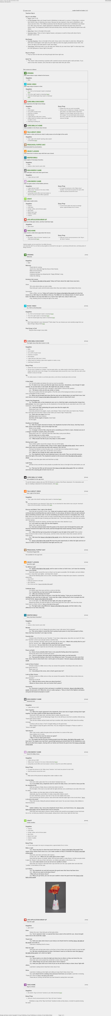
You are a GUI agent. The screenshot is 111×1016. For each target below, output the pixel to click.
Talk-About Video (34, 132)
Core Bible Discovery (35, 101)
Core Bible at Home (34, 125)
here (29, 92)
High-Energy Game (34, 170)
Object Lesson (33, 151)
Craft (29, 199)
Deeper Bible (32, 157)
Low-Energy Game (34, 181)
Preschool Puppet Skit (36, 144)
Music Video (31, 84)
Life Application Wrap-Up (37, 219)
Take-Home (31, 230)
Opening (30, 73)
